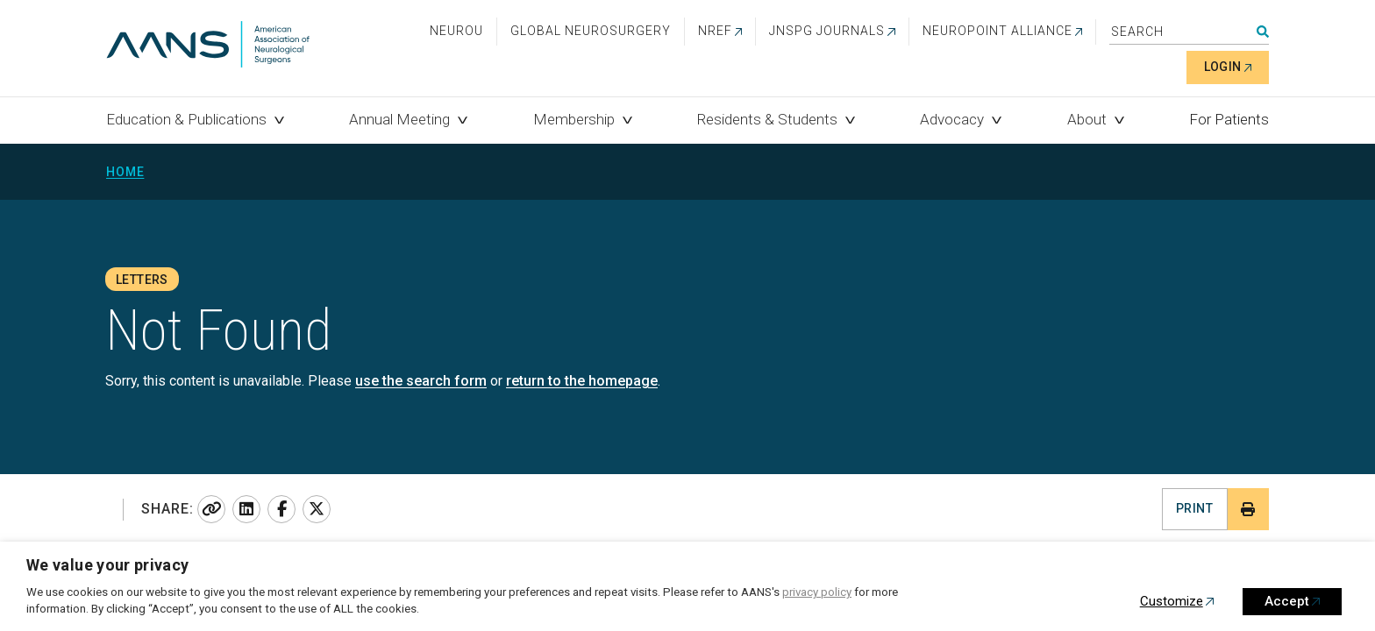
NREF (715, 31)
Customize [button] (1171, 601)
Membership (574, 119)
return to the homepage (582, 380)
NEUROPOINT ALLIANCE (997, 31)
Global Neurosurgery (590, 31)
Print (1194, 508)
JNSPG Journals (827, 31)
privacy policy (816, 592)
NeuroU (456, 31)
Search (1263, 31)
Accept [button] (1287, 601)
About (1087, 119)
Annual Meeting (399, 119)
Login (1223, 67)
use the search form (421, 380)
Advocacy (952, 119)
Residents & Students (767, 119)
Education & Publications (186, 119)
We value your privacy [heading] (107, 565)
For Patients (1229, 119)
